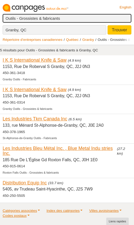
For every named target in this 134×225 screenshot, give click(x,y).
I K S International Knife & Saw (35, 60)
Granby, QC (16, 30)
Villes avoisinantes (104, 211)
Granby (88, 40)
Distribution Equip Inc (25, 182)
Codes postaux (15, 216)
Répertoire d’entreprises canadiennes (32, 40)
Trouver (119, 29)
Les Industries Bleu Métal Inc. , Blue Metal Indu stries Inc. (58, 151)
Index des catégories (63, 211)
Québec (72, 40)
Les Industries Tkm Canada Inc (35, 118)
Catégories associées (20, 211)
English (125, 7)
